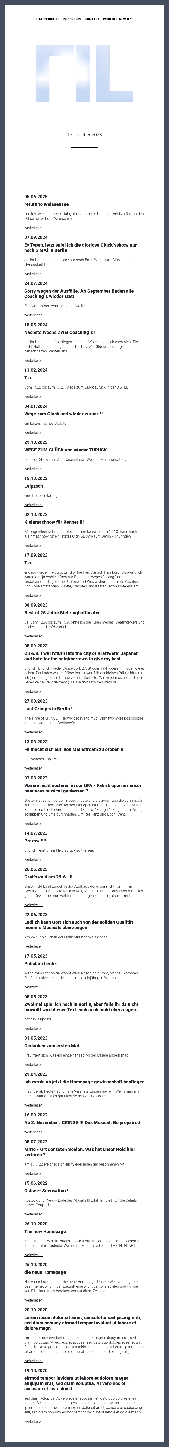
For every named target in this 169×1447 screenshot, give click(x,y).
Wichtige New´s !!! (118, 19)
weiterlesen (33, 228)
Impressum (72, 19)
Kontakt (92, 19)
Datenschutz (47, 19)
